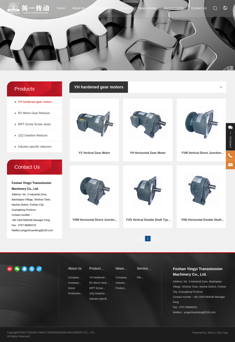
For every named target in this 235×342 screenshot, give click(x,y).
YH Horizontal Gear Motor (148, 152)
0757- (21, 225)
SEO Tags (222, 332)
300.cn (211, 332)
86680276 (30, 225)
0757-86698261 (188, 307)
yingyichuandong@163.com (37, 230)
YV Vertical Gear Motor (94, 152)
